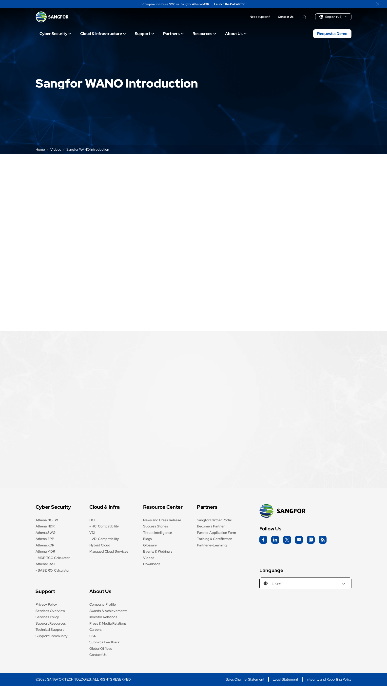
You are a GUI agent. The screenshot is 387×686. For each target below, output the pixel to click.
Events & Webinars (158, 551)
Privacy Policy (46, 604)
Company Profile (102, 604)
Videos (55, 149)
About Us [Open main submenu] (236, 33)
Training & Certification (214, 539)
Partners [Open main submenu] (173, 33)
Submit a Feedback (104, 642)
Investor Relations (103, 617)
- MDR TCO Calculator (53, 558)
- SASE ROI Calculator (53, 570)
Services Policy (47, 617)
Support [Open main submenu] (144, 33)
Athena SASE (46, 564)
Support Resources (51, 623)
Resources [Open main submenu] (204, 33)
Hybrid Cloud (99, 545)
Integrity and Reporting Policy (329, 679)
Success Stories (155, 526)
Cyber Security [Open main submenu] (55, 33)
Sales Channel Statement (245, 679)
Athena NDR (45, 526)
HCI (92, 520)
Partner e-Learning (212, 545)
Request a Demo (332, 33)
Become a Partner (211, 526)
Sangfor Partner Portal (214, 520)
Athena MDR (45, 551)
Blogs (147, 539)
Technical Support (50, 629)
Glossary (150, 545)
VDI (92, 532)
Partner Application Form (216, 532)
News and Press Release (162, 520)
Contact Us (285, 17)
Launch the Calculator (229, 4)
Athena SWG (46, 532)
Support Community (52, 636)
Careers (95, 629)
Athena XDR (45, 545)
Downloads (151, 564)
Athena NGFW (47, 520)
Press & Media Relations (108, 623)
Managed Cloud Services (108, 551)
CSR (92, 636)
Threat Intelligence (157, 532)
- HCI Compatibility (104, 526)
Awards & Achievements (108, 611)
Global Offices (100, 648)
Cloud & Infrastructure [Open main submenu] (103, 33)
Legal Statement (285, 679)
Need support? (260, 17)
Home (40, 149)
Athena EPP (45, 539)
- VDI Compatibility (104, 539)
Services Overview (50, 611)
